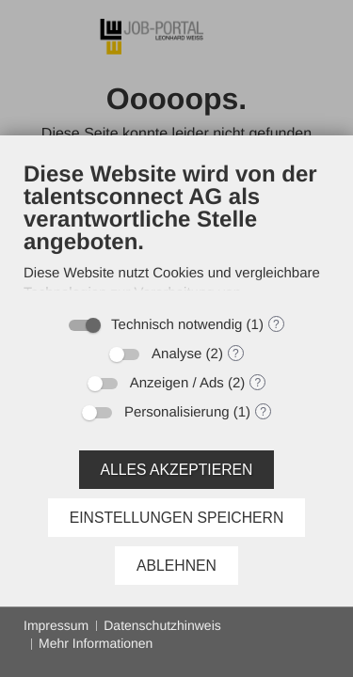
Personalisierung (177, 412)
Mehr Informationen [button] (95, 643)
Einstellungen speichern (177, 518)
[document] (176, 232)
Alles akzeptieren (177, 470)
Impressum (56, 625)
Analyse (176, 354)
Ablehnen (176, 566)
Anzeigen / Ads (177, 383)
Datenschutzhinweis (162, 625)
